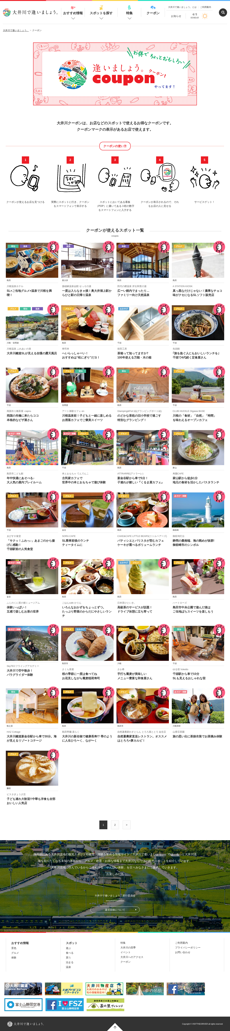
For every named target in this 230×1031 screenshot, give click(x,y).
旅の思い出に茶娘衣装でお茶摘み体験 (197, 736)
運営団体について (115, 909)
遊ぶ (68, 948)
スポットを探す (101, 10)
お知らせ (176, 16)
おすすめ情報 (73, 10)
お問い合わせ (182, 952)
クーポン (153, 10)
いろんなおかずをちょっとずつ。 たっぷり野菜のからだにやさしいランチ (87, 611)
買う (68, 957)
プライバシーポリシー (188, 947)
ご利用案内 (205, 7)
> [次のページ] (126, 824)
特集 (129, 10)
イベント (125, 952)
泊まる (70, 962)
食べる (70, 952)
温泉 (68, 967)
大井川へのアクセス (131, 957)
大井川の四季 (128, 947)
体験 (13, 957)
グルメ (15, 952)
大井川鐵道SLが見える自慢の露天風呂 (32, 353)
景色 (13, 948)
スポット (72, 943)
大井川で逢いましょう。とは (182, 7)
